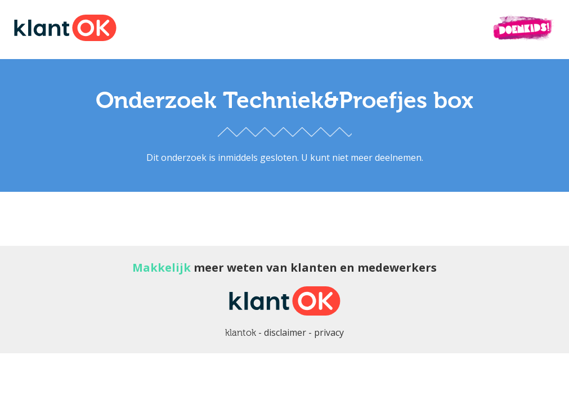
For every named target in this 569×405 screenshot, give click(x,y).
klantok (240, 332)
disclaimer (285, 332)
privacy (329, 332)
